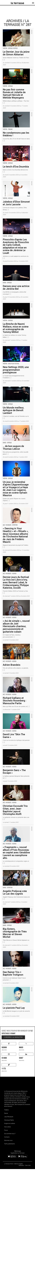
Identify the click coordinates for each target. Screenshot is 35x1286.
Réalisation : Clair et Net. (25, 1165)
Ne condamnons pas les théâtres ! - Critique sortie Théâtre (16, 112)
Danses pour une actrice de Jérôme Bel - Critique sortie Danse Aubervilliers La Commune (16, 266)
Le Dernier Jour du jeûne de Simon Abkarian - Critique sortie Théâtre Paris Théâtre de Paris (15, 30)
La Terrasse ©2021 (9, 1163)
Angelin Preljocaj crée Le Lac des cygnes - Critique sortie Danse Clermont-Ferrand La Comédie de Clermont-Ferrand (16, 872)
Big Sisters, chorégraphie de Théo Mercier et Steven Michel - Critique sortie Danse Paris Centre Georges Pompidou (17, 909)
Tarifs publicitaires (9, 1144)
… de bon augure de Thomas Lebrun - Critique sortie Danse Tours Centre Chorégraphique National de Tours (17, 427)
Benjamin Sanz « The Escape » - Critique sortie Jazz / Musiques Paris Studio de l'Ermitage (17, 750)
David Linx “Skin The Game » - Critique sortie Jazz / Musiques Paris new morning (16, 714)
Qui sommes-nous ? (9, 1133)
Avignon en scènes (9, 1123)
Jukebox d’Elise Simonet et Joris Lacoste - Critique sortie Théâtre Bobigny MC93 (16, 181)
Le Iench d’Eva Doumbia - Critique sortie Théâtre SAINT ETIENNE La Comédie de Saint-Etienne (16, 146)
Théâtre (6, 1110)
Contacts (7, 1137)
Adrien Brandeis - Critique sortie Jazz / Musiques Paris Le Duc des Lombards (16, 644)
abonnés (9, 1046)
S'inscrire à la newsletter (13, 1037)
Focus (6, 1130)
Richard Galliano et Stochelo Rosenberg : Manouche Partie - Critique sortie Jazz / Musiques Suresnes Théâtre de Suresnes (17, 678)
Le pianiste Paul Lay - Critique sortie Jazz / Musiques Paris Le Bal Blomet (17, 987)
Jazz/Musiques (8, 1117)
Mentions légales (18, 1163)
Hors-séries (7, 1127)
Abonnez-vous (8, 1140)
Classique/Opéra (9, 1120)
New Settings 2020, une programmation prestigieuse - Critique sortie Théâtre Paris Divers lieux (17, 347)
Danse (6, 1113)
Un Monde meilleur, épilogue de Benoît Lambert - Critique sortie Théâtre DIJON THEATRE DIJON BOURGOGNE (16, 388)
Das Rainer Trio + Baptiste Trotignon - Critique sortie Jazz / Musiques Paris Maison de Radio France (17, 952)
